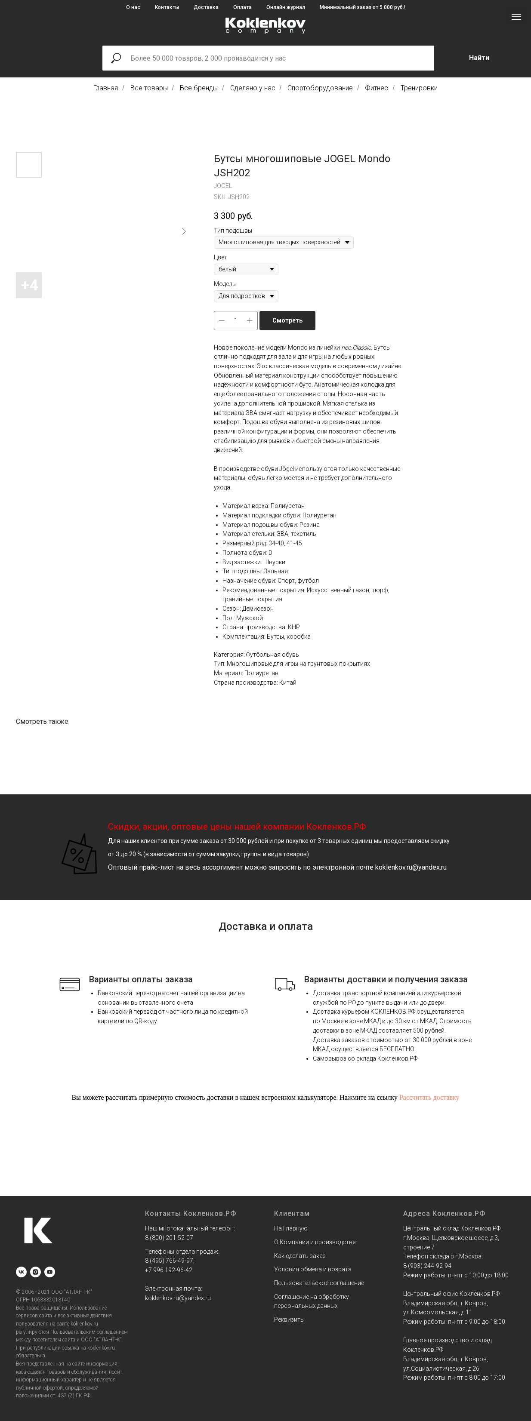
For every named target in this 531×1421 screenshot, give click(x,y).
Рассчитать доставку (429, 1097)
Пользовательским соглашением (89, 1332)
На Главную (291, 1228)
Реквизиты (289, 1319)
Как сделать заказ (300, 1255)
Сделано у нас (252, 88)
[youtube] (49, 1272)
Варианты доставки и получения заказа (386, 979)
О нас (133, 7)
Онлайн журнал (285, 7)
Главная (105, 88)
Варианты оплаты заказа (141, 979)
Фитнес (376, 88)
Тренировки (419, 88)
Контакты (167, 7)
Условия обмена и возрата (313, 1269)
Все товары (149, 88)
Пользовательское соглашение (319, 1283)
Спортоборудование (320, 88)
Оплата (242, 7)
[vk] (21, 1272)
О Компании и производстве (314, 1242)
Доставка (206, 7)
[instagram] (35, 1272)
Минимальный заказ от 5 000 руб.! (362, 7)
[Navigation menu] (516, 17)
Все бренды (199, 88)
